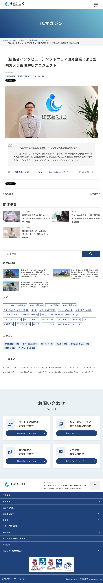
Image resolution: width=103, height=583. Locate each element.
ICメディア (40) (47, 344)
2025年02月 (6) (56, 372)
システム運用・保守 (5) (29, 314)
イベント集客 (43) (69, 305)
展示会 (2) (76, 319)
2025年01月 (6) (72, 372)
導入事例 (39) (62, 344)
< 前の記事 (8, 193)
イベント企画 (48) (52, 305)
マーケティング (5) (10, 314)
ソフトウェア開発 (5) (47, 310)
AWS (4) (44, 314)
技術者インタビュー (24, 76)
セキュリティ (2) (47, 319)
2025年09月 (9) (41, 367)
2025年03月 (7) (41, 372)
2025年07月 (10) (73, 367)
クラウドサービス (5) (83, 310)
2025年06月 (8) (89, 367)
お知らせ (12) (10, 348)
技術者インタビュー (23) (80, 344)
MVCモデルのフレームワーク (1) (69, 324)
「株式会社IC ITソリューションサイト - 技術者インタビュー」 (44, 172)
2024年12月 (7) (87, 372)
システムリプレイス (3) (12, 319)
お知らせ (6, 544)
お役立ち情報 (11, 76)
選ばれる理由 (8, 507)
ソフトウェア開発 (39, 76)
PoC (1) (36, 324)
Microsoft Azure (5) (66, 310)
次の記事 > (94, 193)
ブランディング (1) (23, 324)
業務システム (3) (72, 314)
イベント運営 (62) (36, 305)
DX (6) (34, 310)
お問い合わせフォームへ (25, 433)
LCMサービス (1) (89, 319)
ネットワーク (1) (48, 324)
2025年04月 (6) (26, 372)
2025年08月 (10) (57, 367)
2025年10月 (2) (26, 367)
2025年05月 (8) (10, 372)
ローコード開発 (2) (31, 319)
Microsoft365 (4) (57, 314)
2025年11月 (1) (10, 367)
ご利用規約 (6, 579)
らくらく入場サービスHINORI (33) (16, 310)
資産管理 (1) (8, 324)
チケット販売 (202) (30, 344)
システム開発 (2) (63, 319)
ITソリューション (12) (27, 348)
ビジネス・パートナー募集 (14, 538)
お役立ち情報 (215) (12, 344)
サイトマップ (19, 579)
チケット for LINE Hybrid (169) (15, 305)
